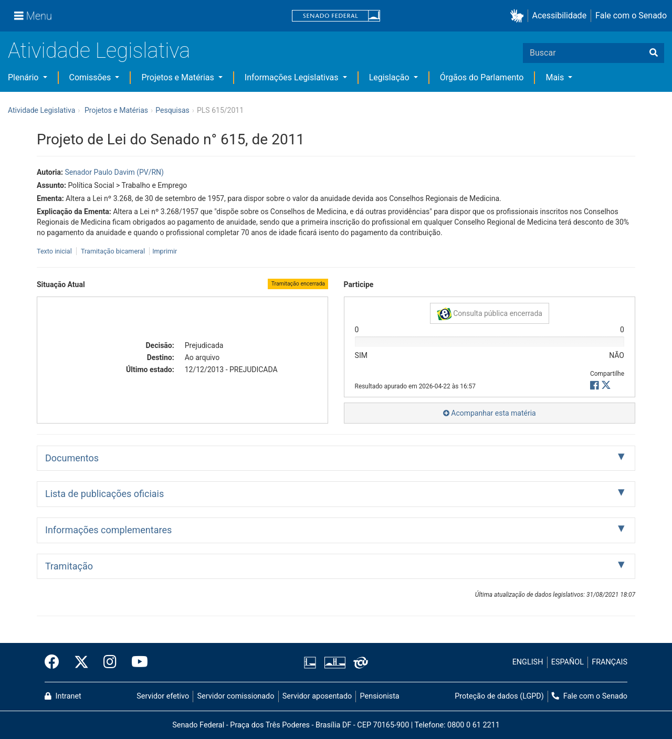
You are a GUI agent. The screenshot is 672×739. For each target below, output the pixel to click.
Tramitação (69, 566)
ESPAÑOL (567, 662)
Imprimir (164, 251)
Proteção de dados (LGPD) (499, 696)
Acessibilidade (559, 15)
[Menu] (33, 15)
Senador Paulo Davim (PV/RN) (114, 172)
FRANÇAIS (609, 662)
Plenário (24, 77)
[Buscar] (653, 53)
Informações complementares (108, 529)
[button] (519, 16)
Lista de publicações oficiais (104, 493)
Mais (555, 77)
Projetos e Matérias (178, 77)
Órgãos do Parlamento (482, 77)
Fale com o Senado (631, 15)
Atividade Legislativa (99, 50)
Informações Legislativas (293, 77)
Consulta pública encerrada (489, 314)
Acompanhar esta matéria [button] (489, 413)
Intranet (63, 696)
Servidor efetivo (162, 696)
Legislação (390, 77)
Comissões (91, 77)
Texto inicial (55, 251)
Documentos (72, 457)
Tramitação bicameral (112, 251)
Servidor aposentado (317, 696)
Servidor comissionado (236, 696)
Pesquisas (172, 110)
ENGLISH (527, 662)
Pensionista (380, 696)
